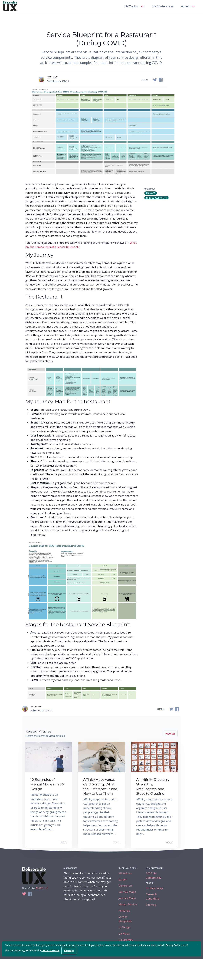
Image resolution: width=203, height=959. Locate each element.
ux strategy (125, 940)
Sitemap (151, 904)
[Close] (197, 944)
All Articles (125, 873)
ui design (124, 927)
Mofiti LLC (42, 888)
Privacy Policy (154, 888)
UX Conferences (163, 6)
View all (170, 733)
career (122, 879)
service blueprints (156, 197)
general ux (125, 885)
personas (124, 910)
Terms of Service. (50, 950)
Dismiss (69, 950)
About (188, 6)
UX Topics (135, 6)
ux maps (150, 193)
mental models (127, 904)
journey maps (127, 892)
